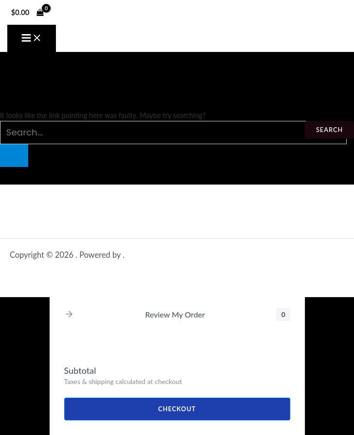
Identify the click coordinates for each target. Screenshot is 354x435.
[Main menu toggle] (31, 38)
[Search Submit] (14, 155)
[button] (69, 314)
